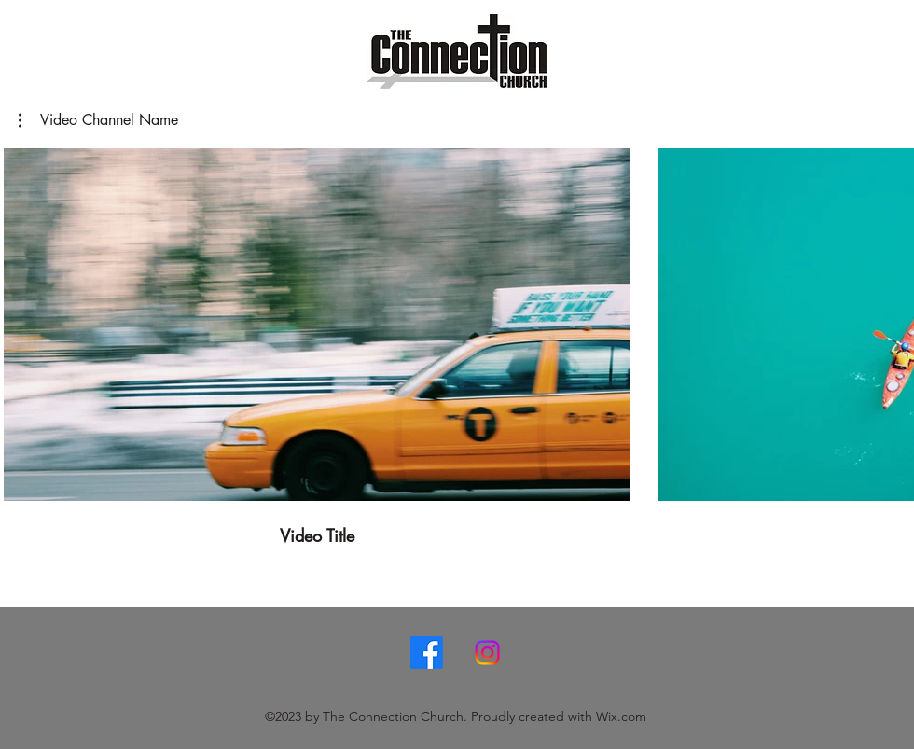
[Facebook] (426, 652)
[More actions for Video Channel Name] (98, 120)
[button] (98, 120)
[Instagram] (487, 652)
